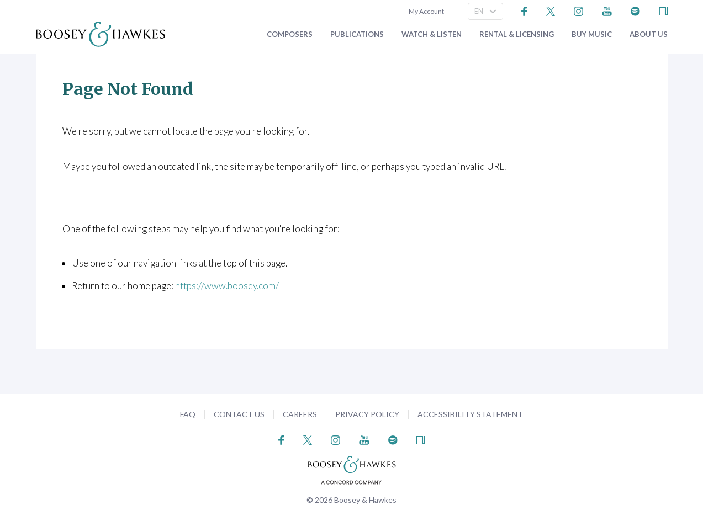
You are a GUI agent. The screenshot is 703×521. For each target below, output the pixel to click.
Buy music (592, 34)
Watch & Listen (431, 34)
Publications (357, 34)
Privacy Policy (367, 414)
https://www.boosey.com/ (227, 285)
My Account (425, 11)
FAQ (187, 414)
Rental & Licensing (516, 34)
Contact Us (239, 414)
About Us (649, 34)
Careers (300, 414)
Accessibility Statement (470, 414)
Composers (290, 34)
